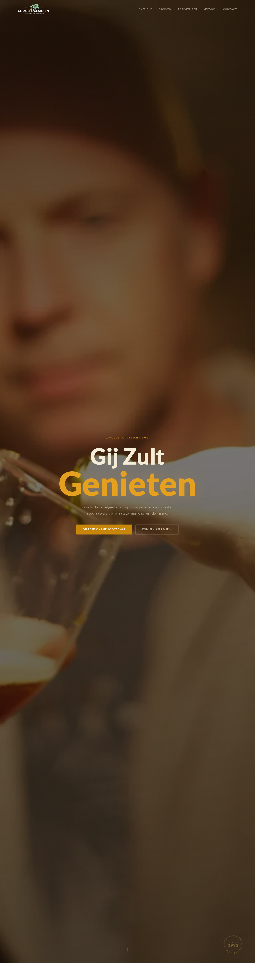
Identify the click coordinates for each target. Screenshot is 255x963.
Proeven (165, 9)
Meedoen (210, 9)
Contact (230, 9)
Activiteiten (187, 9)
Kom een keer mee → (157, 529)
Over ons (145, 9)
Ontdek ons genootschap (104, 529)
